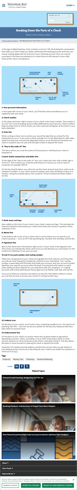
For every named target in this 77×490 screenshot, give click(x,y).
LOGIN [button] (70, 5)
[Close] (73, 479)
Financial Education (10, 41)
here (56, 276)
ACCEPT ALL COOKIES (31, 485)
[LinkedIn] (16, 366)
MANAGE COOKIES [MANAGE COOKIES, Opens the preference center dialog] (10, 485)
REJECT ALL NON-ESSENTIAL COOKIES (58, 485)
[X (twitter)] (27, 366)
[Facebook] (22, 366)
